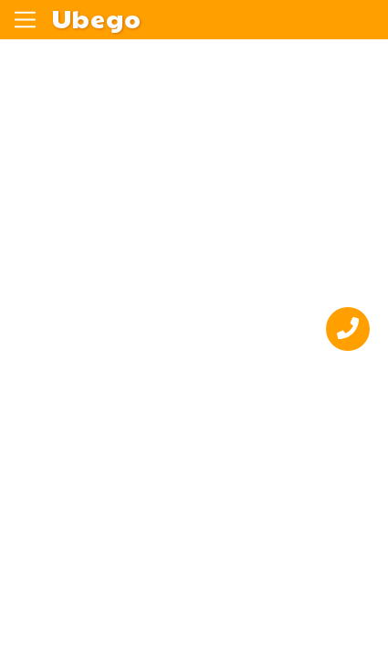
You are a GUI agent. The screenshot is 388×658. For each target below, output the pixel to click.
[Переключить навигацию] (25, 19)
